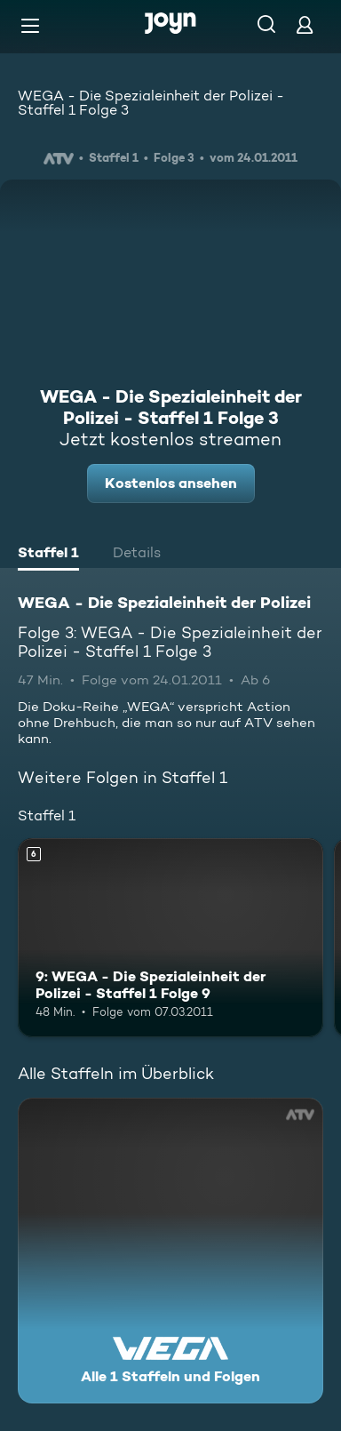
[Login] (304, 24)
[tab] (48, 555)
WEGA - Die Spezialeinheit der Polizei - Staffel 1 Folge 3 (151, 102)
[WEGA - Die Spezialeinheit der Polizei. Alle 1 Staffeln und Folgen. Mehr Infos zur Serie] (170, 1250)
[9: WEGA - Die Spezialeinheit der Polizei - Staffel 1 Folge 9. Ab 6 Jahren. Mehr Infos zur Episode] (170, 937)
